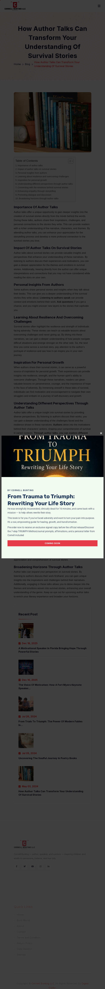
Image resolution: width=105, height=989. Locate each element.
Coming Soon (52, 543)
